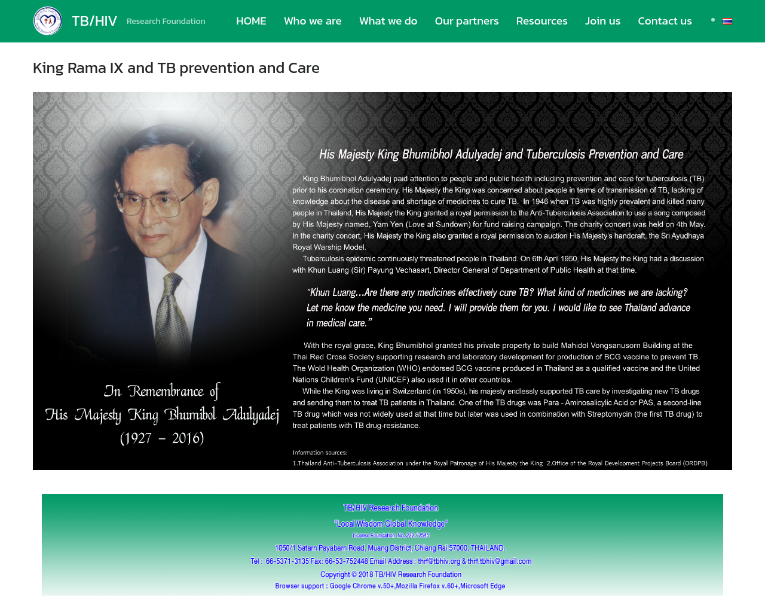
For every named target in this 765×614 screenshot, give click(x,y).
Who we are (313, 20)
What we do (388, 20)
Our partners (467, 20)
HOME (251, 20)
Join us (602, 20)
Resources (542, 20)
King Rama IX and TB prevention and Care (176, 67)
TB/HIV (95, 20)
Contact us (665, 20)
